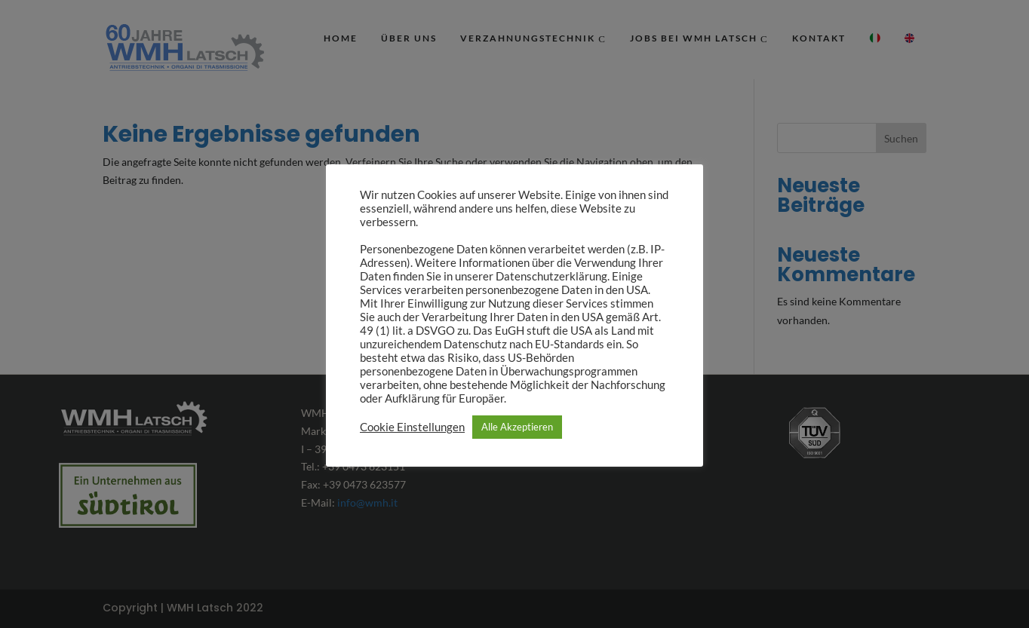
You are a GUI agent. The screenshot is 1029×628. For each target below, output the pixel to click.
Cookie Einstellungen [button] (412, 427)
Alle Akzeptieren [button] (517, 427)
